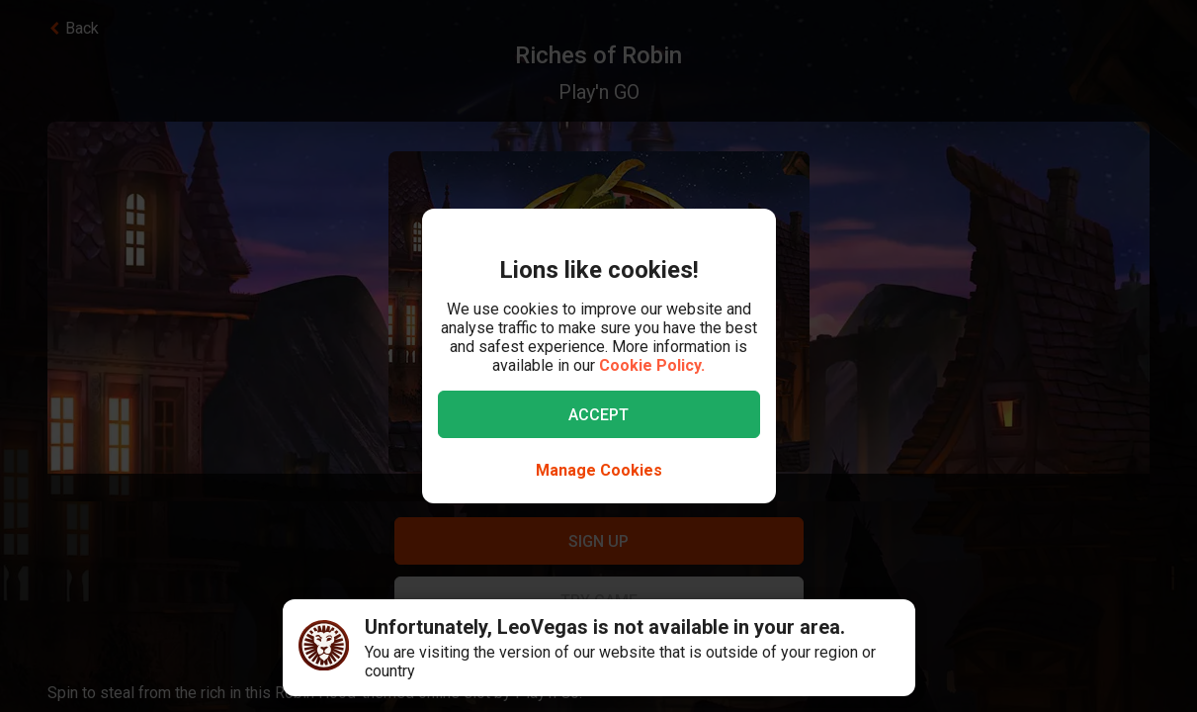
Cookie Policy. (652, 365)
